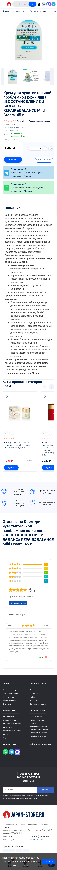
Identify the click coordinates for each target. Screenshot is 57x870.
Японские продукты (10, 700)
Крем (7, 386)
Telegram (15, 840)
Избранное (34, 697)
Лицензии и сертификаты (12, 724)
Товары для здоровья (11, 693)
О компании (7, 727)
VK (4, 840)
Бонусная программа (38, 704)
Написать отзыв (18, 603)
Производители (9, 717)
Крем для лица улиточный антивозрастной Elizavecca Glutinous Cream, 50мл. (17, 445)
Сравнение (34, 693)
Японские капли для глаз (12, 690)
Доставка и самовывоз (12, 731)
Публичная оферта (37, 720)
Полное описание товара (40, 121)
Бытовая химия (8, 697)
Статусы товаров (9, 720)
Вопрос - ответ (8, 738)
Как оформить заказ (38, 736)
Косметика (7, 704)
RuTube (8, 840)
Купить (13, 159)
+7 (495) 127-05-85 (40, 836)
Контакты (34, 700)
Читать (20, 121)
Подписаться (46, 790)
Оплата (5, 734)
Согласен (48, 861)
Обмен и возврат (36, 717)
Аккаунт (33, 690)
